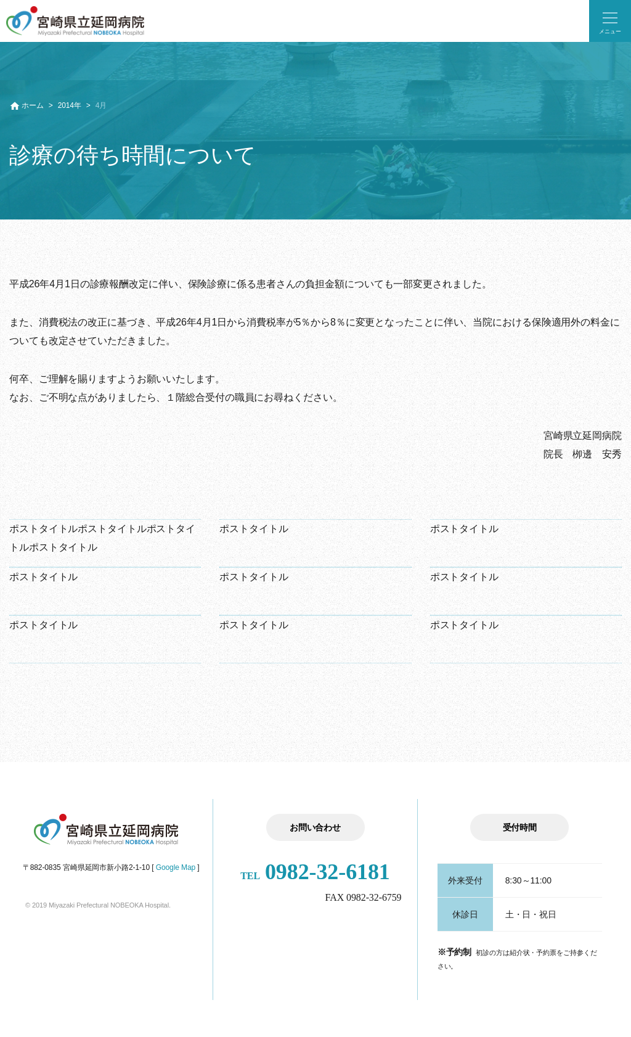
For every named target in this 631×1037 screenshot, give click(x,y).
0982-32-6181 (315, 871)
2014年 (69, 105)
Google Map (175, 867)
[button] (610, 21)
